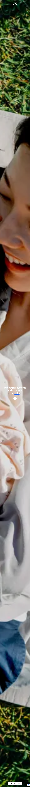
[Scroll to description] (15, 398)
